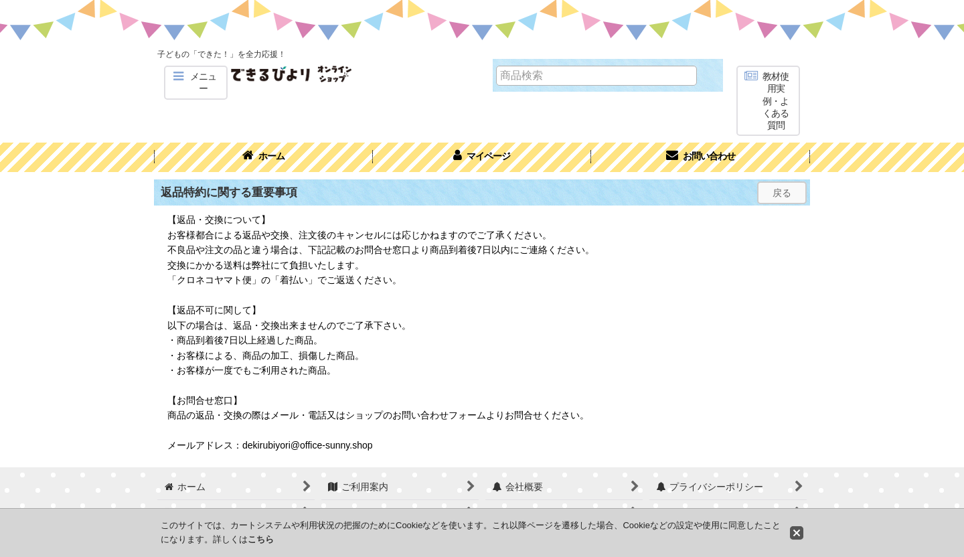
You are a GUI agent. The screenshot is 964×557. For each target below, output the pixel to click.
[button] (196, 83)
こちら (261, 539)
